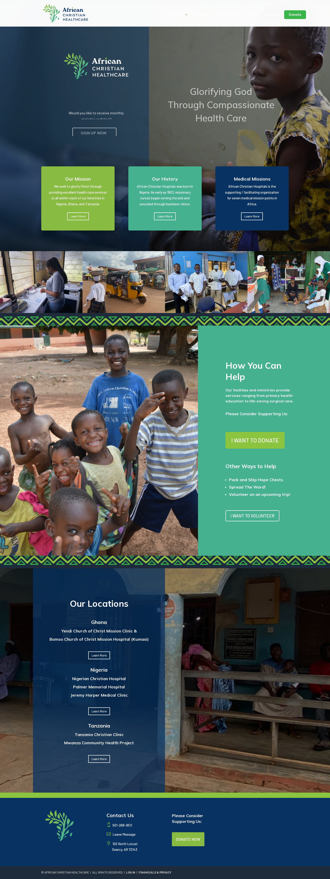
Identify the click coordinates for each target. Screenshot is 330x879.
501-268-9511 (122, 825)
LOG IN (130, 872)
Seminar (251, 15)
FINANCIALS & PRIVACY (155, 872)
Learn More (99, 655)
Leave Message (123, 834)
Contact (271, 15)
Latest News (227, 15)
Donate (295, 14)
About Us (175, 15)
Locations (202, 15)
